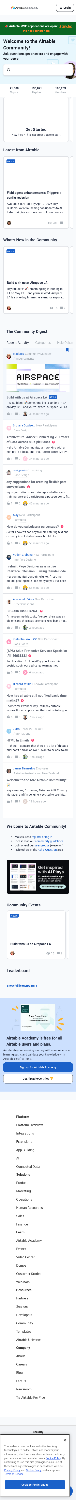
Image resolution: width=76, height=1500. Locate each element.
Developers (24, 1315)
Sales (20, 1216)
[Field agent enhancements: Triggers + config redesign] (36, 192)
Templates (23, 1331)
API (38, 1442)
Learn (20, 1232)
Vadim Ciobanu (23, 555)
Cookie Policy (53, 1484)
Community (24, 1323)
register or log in (42, 837)
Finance (22, 1224)
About (20, 1356)
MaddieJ (18, 354)
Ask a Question (47, 849)
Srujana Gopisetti (24, 425)
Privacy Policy (12, 1496)
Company (23, 1347)
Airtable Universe (28, 1340)
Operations (24, 1199)
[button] (4, 8)
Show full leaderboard (23, 986)
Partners (22, 1298)
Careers (21, 1364)
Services (22, 1306)
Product (22, 1183)
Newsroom (24, 1389)
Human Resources (29, 1207)
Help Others (65, 342)
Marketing (23, 1191)
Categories (43, 342)
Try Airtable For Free (30, 1397)
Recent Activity (17, 342)
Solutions (23, 1174)
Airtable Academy (29, 1240)
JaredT (17, 729)
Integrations (25, 1133)
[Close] (64, 1466)
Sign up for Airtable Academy (38, 1067)
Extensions (24, 1141)
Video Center (25, 1257)
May (15, 515)
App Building (25, 1150)
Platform (22, 1116)
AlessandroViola (23, 599)
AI (17, 1158)
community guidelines (49, 841)
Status (21, 1381)
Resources (23, 1290)
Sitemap (38, 1452)
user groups (41, 845)
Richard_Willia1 (23, 684)
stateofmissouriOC (25, 639)
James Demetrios (24, 768)
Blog (19, 1372)
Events (21, 1249)
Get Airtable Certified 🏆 (38, 1078)
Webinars (23, 1282)
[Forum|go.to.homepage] (24, 7)
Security (38, 1432)
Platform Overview (29, 1125)
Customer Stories (28, 1273)
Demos (21, 1265)
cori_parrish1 (21, 470)
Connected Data (28, 1166)
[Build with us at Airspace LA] (36, 280)
